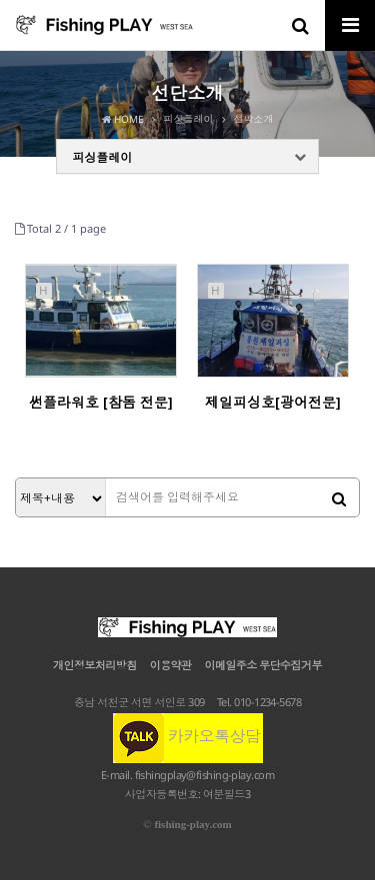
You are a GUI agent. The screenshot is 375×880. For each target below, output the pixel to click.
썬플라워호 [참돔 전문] (101, 402)
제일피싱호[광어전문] (273, 402)
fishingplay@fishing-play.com (205, 774)
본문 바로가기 (0, 0)
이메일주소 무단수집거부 (263, 664)
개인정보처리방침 (95, 664)
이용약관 (171, 664)
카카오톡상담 (187, 736)
